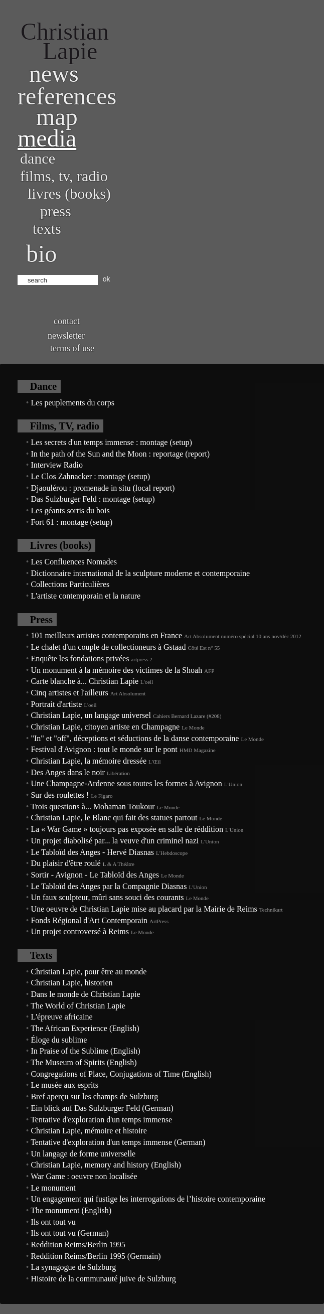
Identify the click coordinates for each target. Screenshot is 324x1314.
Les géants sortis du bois (70, 510)
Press (55, 211)
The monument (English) (71, 1210)
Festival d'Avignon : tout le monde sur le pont (104, 749)
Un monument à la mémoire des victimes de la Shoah (116, 670)
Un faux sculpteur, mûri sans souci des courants (107, 897)
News (54, 73)
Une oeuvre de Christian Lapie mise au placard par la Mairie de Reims (144, 909)
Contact (67, 321)
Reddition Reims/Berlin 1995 (78, 1244)
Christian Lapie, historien (71, 982)
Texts (47, 228)
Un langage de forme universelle (83, 1153)
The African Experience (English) (85, 1028)
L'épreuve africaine (61, 1016)
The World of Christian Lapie (78, 1005)
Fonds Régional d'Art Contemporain (89, 920)
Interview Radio (57, 465)
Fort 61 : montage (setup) (71, 522)
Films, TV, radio (64, 176)
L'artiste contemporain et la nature (85, 596)
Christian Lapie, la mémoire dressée (88, 761)
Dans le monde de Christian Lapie (85, 994)
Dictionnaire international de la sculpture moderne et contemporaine (140, 573)
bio (41, 253)
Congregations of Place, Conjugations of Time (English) (121, 1074)
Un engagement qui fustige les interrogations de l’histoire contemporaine (148, 1199)
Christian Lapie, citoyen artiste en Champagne (105, 726)
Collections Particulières (70, 584)
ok (106, 279)
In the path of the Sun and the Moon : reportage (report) (120, 454)
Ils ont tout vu (53, 1222)
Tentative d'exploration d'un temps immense (101, 1119)
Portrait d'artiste (56, 704)
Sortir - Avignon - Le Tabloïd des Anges (95, 874)
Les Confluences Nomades (74, 561)
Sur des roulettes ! (60, 795)
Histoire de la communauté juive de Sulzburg (103, 1278)
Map (57, 116)
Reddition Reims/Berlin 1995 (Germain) (95, 1256)
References (67, 96)
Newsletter (66, 336)
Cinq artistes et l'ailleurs (69, 692)
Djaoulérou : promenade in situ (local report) (103, 488)
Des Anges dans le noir (68, 772)
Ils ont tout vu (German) (70, 1233)
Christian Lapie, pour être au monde (88, 971)
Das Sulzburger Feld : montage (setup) (92, 499)
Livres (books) (69, 193)
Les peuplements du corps (72, 402)
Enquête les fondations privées (80, 658)
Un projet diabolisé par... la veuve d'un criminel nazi (115, 840)
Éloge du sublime (59, 1040)
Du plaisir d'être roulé (65, 863)
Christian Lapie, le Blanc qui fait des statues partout (114, 817)
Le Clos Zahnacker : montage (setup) (90, 476)
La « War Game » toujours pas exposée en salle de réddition (127, 829)
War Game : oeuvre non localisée (84, 1176)
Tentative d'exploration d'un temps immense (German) (118, 1142)
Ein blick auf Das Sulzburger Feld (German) (102, 1108)
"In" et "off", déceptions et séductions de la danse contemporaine (135, 738)
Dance (37, 158)
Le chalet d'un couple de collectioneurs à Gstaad (108, 647)
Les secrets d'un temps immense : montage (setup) (111, 442)
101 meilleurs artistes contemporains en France (106, 635)
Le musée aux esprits (64, 1085)
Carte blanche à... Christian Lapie (84, 681)
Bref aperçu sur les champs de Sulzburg (94, 1096)
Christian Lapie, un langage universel (90, 715)
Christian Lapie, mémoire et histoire (89, 1130)
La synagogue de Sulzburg (73, 1267)
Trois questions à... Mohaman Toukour (92, 806)
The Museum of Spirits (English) (84, 1062)
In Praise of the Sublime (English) (85, 1051)
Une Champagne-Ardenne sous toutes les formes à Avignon (126, 783)
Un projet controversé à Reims (80, 931)
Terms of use (72, 348)
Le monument (53, 1188)
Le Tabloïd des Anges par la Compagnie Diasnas (109, 886)
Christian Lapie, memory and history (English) (106, 1164)
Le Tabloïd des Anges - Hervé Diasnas (92, 852)
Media (47, 138)
